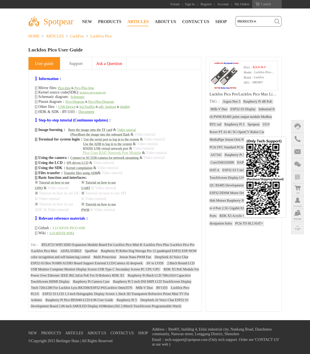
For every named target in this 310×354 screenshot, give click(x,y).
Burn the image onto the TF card (90, 130)
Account (223, 4)
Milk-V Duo (144, 287)
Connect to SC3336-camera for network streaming (104, 158)
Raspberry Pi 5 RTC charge (243, 155)
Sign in (190, 4)
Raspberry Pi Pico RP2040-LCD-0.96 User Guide (79, 300)
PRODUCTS (109, 21)
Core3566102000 (222, 162)
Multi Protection (105, 257)
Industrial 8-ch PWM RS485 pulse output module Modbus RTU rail (242, 116)
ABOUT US (165, 21)
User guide (44, 63)
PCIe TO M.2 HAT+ (249, 223)
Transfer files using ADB (81, 173)
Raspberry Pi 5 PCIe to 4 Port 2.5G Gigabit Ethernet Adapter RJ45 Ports (242, 208)
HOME (33, 36)
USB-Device (67, 107)
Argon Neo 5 (231, 101)
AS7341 (216, 155)
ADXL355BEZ (71, 251)
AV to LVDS (155, 263)
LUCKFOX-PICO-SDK (69, 228)
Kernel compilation (79, 168)
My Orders (242, 4)
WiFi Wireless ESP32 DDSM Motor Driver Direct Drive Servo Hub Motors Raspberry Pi (242, 192)
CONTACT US (195, 21)
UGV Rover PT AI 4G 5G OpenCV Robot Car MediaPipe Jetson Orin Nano (239, 132)
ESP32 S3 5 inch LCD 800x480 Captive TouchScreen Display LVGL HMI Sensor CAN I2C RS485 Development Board (243, 177)
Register (206, 4)
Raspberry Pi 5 (127, 300)
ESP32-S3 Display (243, 109)
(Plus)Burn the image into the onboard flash (100, 134)
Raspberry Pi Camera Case (91, 281)
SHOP (221, 21)
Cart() (266, 4)
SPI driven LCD (77, 163)
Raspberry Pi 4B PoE (257, 101)
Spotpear (253, 124)
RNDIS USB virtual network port (105, 148)
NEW (87, 21)
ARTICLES (138, 21)
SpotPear (91, 251)
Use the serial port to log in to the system (111, 139)
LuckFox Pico (101, 36)
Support (76, 63)
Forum (175, 4)
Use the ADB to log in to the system (107, 144)
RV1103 (161, 287)
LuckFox (77, 36)
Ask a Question (109, 63)
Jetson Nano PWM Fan (135, 257)
